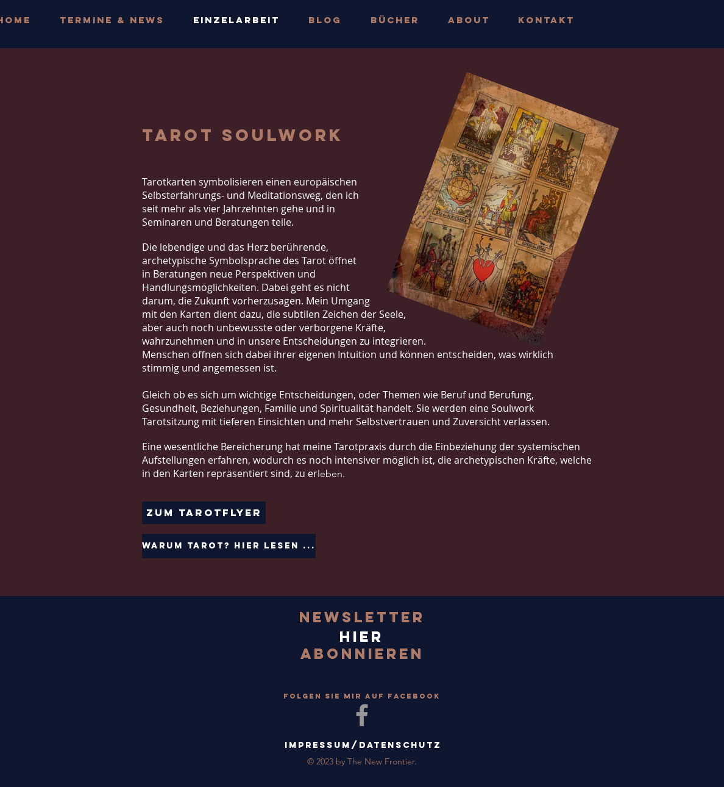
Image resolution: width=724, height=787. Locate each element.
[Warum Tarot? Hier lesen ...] (229, 546)
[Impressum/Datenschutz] (363, 745)
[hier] (362, 636)
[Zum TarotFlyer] (204, 512)
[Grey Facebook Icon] (362, 715)
